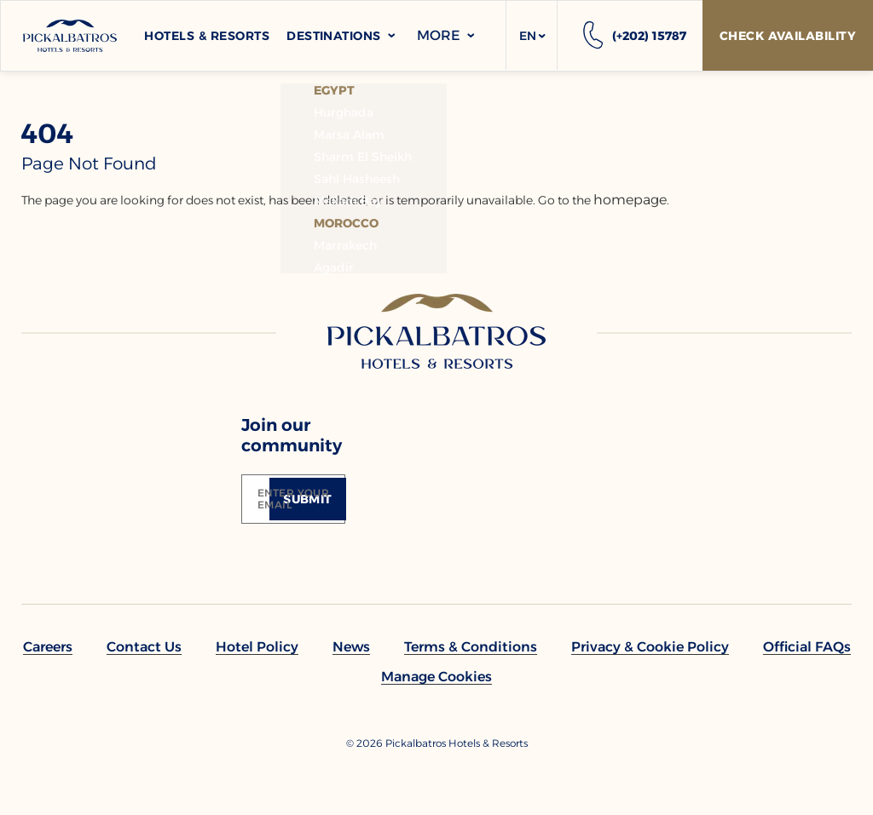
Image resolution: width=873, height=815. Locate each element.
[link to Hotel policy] (257, 647)
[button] (531, 35)
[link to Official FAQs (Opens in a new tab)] (807, 647)
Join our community (291, 435)
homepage (630, 200)
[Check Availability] (787, 35)
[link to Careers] (47, 647)
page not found (89, 163)
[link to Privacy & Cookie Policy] (650, 647)
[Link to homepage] (436, 331)
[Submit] (307, 499)
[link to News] (351, 647)
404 (47, 134)
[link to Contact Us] (144, 647)
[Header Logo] (70, 36)
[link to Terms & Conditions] (470, 647)
